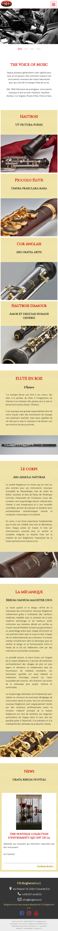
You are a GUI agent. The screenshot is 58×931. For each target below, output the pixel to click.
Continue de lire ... (46, 866)
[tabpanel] (29, 26)
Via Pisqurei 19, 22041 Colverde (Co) (29, 889)
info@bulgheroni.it (29, 899)
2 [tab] (25, 48)
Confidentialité (28, 928)
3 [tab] (32, 48)
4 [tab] (38, 48)
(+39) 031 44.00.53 (29, 894)
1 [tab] (19, 48)
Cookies (36, 928)
